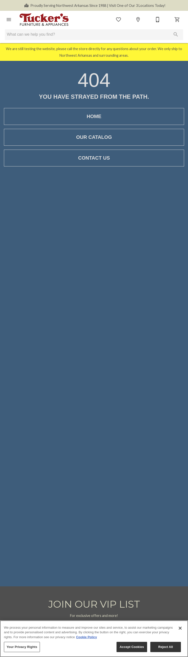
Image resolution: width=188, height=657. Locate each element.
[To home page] (44, 19)
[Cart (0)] (177, 19)
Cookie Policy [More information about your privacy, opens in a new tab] (86, 637)
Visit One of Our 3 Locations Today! (97, 5)
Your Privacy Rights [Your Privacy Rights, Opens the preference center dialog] (22, 647)
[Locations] (138, 19)
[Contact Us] (158, 19)
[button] (9, 19)
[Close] (180, 628)
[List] (118, 19)
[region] (94, 638)
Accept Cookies (132, 647)
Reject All (165, 647)
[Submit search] (175, 34)
